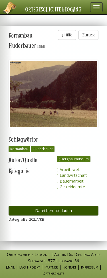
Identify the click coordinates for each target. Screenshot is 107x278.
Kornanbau (19, 148)
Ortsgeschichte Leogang (53, 9)
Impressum (89, 267)
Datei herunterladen (53, 210)
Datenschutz (53, 273)
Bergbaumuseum (74, 158)
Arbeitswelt (68, 169)
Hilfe (67, 35)
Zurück (88, 35)
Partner (51, 267)
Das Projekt (29, 267)
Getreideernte (71, 186)
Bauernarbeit (70, 181)
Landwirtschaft (72, 175)
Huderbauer (43, 148)
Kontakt (69, 267)
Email (10, 267)
